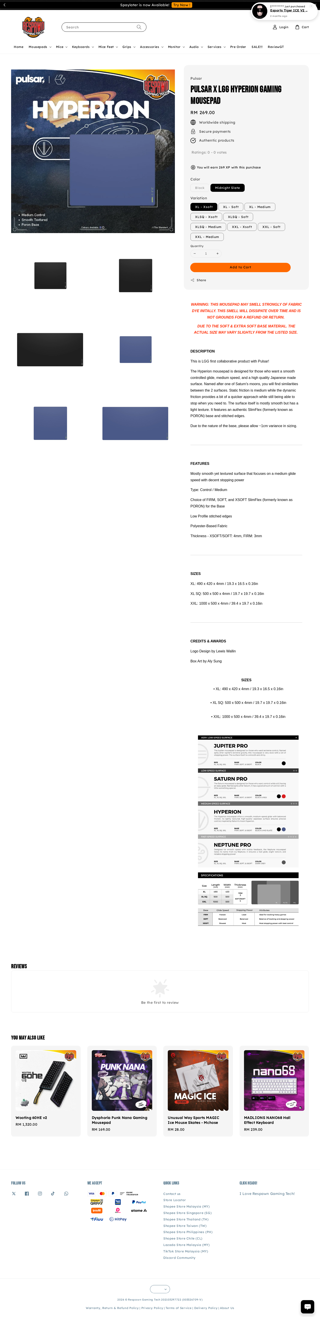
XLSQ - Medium (208, 227)
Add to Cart (240, 267)
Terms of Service (179, 1308)
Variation (198, 198)
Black (200, 188)
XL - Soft (231, 207)
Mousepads (38, 47)
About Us (227, 1308)
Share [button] (198, 280)
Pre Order (238, 47)
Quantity (197, 246)
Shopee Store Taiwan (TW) (184, 1226)
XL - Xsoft (204, 207)
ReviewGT (276, 47)
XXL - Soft (271, 227)
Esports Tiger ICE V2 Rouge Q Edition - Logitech (289, 10)
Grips (126, 47)
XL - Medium (260, 207)
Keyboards (81, 47)
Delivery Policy (206, 1308)
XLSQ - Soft (238, 217)
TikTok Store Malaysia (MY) (185, 1251)
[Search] (139, 27)
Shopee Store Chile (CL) (182, 1238)
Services (215, 47)
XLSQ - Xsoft (206, 217)
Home (18, 47)
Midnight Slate (227, 188)
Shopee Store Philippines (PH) (187, 1232)
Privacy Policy (152, 1308)
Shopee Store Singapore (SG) (187, 1213)
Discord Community (179, 1258)
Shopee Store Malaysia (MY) (186, 1206)
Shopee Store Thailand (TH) (186, 1219)
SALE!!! (257, 47)
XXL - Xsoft (242, 227)
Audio (194, 47)
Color (195, 179)
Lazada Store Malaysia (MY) (186, 1245)
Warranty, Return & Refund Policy (112, 1308)
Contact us (172, 1194)
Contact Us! (188, 5)
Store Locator (174, 1200)
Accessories (149, 47)
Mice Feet (106, 47)
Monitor (174, 47)
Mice (59, 47)
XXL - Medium (207, 237)
